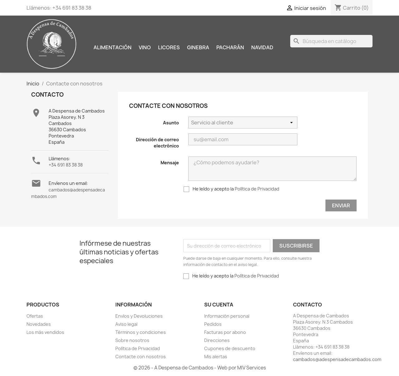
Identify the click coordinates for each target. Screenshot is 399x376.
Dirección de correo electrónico (157, 143)
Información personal (226, 316)
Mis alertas (215, 356)
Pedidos (213, 324)
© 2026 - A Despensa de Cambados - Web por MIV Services (199, 367)
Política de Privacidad (257, 189)
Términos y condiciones (140, 332)
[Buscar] (331, 41)
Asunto (171, 123)
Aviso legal (126, 324)
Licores (169, 47)
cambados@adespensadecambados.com (337, 359)
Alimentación (113, 47)
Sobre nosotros (132, 340)
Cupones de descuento (229, 348)
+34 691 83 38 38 (66, 165)
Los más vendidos (45, 332)
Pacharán (230, 47)
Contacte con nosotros (140, 356)
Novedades (38, 324)
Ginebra (198, 47)
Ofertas (34, 316)
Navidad (262, 47)
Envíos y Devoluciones (139, 316)
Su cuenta (218, 304)
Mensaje (170, 163)
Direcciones (217, 340)
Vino (145, 47)
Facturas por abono (225, 332)
